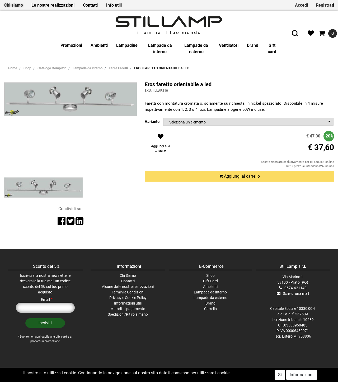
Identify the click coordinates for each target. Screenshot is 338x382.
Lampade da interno (160, 48)
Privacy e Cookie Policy (128, 298)
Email (47, 299)
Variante (152, 121)
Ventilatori (228, 45)
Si (280, 374)
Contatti (90, 5)
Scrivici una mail (296, 293)
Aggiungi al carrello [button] (239, 176)
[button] (160, 145)
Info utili (114, 5)
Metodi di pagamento (127, 309)
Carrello (210, 309)
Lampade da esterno (196, 48)
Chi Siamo (128, 275)
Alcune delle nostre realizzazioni (128, 286)
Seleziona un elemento (187, 122)
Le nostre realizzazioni (52, 5)
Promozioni (71, 45)
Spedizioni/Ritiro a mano (128, 314)
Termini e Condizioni (128, 292)
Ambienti (99, 45)
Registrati (325, 5)
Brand (252, 45)
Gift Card (210, 281)
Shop (210, 275)
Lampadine (127, 45)
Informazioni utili (128, 303)
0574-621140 (295, 288)
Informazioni (301, 374)
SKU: (148, 91)
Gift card (272, 48)
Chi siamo (13, 5)
